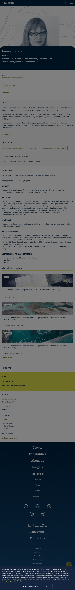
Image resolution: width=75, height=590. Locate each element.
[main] (37, 578)
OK (46, 586)
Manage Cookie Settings (30, 586)
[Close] (72, 569)
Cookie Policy (18, 581)
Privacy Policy (6, 581)
